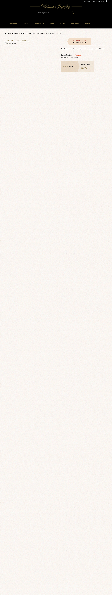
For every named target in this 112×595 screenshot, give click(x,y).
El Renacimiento (15, 497)
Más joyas (75, 23)
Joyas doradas (16, 493)
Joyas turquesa (23, 493)
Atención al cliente (53, 569)
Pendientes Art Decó (74, 528)
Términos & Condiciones (29, 564)
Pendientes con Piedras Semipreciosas (32, 33)
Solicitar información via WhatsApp (86, 473)
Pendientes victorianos (96, 528)
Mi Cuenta (87, 1)
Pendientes (13, 23)
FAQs (7, 575)
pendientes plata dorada (49, 493)
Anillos (26, 23)
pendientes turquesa (61, 493)
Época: (8, 528)
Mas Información (15, 541)
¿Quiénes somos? (10, 564)
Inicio (9, 33)
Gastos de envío (27, 575)
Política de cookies (28, 572)
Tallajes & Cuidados (11, 572)
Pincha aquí (37, 470)
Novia (62, 23)
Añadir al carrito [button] (42, 537)
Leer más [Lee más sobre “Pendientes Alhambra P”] (96, 537)
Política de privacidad (28, 569)
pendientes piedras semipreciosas (35, 493)
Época (87, 23)
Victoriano (105, 528)
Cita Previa (9, 566)
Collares (38, 23)
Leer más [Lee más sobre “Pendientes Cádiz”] (16, 537)
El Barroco (13, 528)
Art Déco (65, 528)
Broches (51, 23)
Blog (7, 569)
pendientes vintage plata (72, 493)
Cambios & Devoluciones (29, 566)
